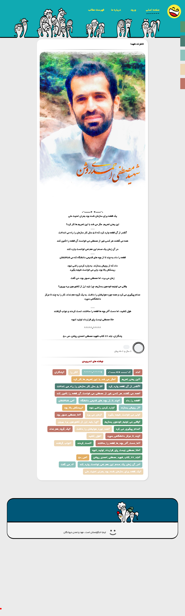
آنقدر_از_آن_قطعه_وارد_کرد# (124, 386)
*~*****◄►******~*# (119, 372)
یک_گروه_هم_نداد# (60, 429)
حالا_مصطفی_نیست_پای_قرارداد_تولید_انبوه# (116, 450)
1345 (126, 347)
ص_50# (82, 457)
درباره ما (116, 9)
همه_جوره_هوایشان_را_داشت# (93, 429)
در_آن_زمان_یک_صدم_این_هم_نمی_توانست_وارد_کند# (110, 464)
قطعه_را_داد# (133, 401)
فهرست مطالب (96, 9)
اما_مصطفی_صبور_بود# (69, 415)
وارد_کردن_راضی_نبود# (102, 408)
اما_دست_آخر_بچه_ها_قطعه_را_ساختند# (119, 443)
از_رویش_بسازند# (130, 408)
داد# (137, 372)
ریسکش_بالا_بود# (73, 408)
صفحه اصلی (152, 9)
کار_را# (74, 372)
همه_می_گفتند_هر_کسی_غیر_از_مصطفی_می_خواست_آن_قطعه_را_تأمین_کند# (98, 393)
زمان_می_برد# (94, 415)
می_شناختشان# (66, 401)
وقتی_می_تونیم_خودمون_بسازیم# (122, 422)
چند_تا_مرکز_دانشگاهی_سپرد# (123, 436)
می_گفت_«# (67, 464)
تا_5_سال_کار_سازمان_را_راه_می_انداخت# (80, 386)
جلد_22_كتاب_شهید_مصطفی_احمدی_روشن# (116, 457)
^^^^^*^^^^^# (93, 372)
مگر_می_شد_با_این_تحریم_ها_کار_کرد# (94, 379)
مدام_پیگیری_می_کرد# (128, 429)
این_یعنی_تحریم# (131, 379)
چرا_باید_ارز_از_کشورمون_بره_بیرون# (78, 422)
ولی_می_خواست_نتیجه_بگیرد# (124, 415)
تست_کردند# (84, 443)
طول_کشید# (94, 436)
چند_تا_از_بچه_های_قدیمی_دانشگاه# (100, 401)
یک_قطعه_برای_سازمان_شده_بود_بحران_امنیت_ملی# (113, 472)
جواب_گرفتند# (63, 443)
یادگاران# (59, 372)
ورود (133, 9)
